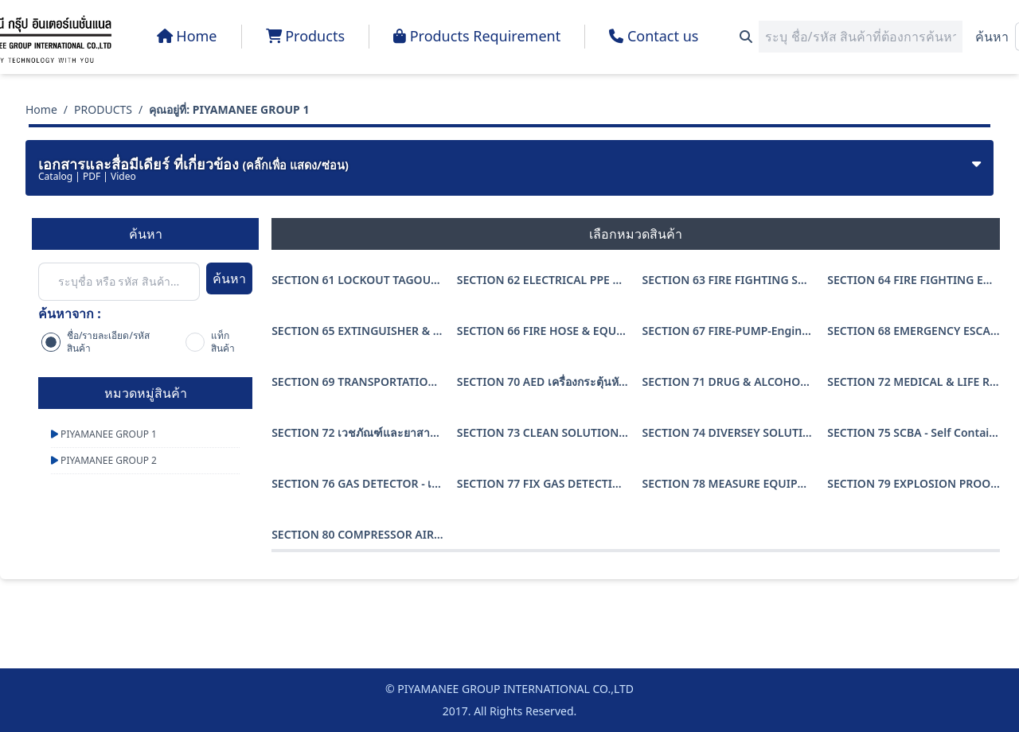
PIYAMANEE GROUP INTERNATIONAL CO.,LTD (515, 688)
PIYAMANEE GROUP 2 (104, 460)
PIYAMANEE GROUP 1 (104, 434)
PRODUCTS (103, 109)
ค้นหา (992, 36)
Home (41, 109)
